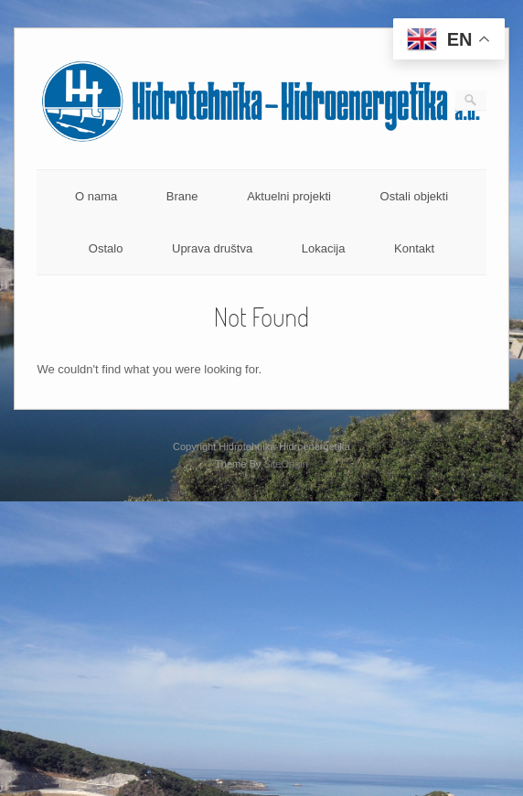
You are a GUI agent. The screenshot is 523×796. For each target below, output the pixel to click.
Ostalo (106, 248)
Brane (182, 196)
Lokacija (324, 248)
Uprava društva (212, 248)
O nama (96, 196)
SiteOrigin (285, 463)
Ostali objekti (414, 196)
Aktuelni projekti (289, 196)
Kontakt (414, 248)
